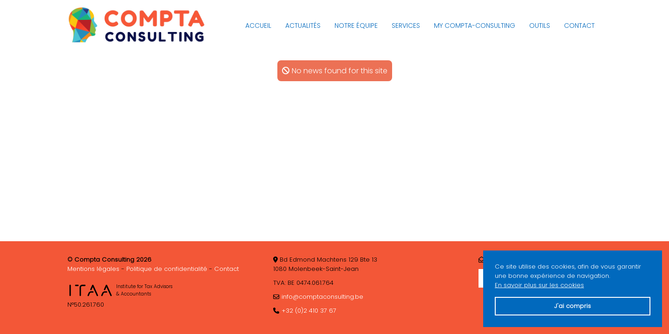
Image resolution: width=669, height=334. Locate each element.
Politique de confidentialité (166, 268)
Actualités (303, 25)
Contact (579, 25)
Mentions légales (93, 268)
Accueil (258, 25)
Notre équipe (356, 25)
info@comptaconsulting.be (322, 296)
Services (406, 25)
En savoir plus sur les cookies (539, 285)
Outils (539, 25)
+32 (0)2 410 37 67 (309, 310)
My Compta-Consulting (474, 25)
